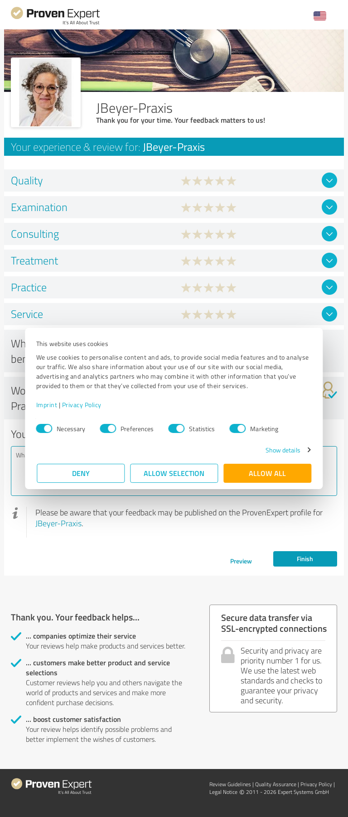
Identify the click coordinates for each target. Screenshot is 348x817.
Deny (81, 473)
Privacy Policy (82, 404)
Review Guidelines (230, 784)
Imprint (47, 404)
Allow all (267, 473)
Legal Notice (223, 792)
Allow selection (174, 473)
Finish (305, 558)
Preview (241, 561)
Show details (282, 450)
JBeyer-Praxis (58, 523)
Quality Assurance (275, 784)
